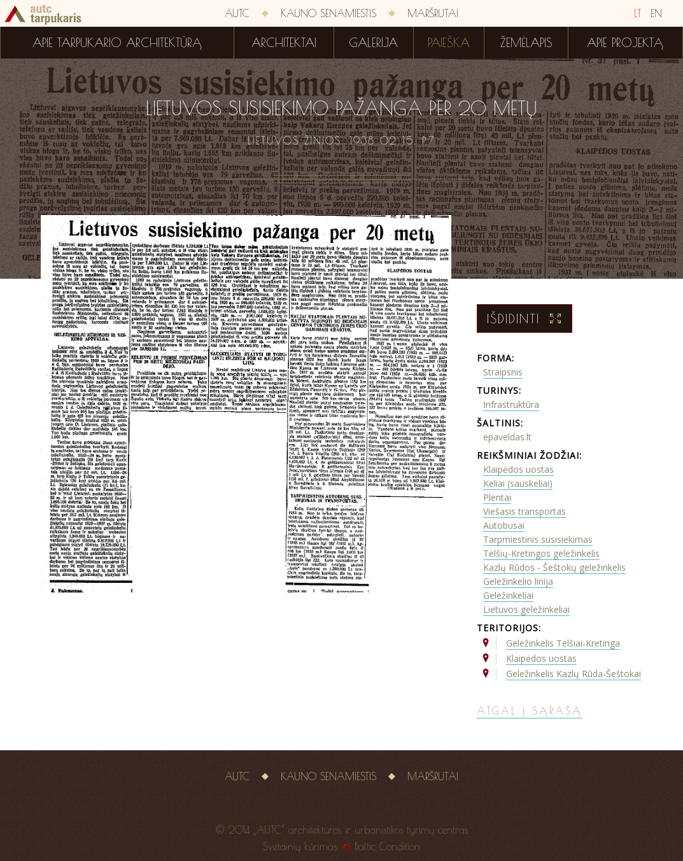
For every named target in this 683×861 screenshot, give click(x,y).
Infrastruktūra (511, 404)
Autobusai (504, 525)
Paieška (449, 43)
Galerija (373, 43)
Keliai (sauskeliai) (518, 483)
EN (656, 13)
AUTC (237, 13)
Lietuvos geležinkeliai (526, 609)
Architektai (283, 43)
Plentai (497, 497)
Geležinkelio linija (518, 581)
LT (638, 13)
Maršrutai (432, 13)
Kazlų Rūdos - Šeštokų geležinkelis (554, 567)
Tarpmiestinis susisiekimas (538, 539)
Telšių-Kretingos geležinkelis (541, 553)
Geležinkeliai (508, 595)
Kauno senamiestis (328, 13)
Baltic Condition (387, 846)
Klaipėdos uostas (518, 469)
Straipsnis (503, 372)
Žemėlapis (526, 43)
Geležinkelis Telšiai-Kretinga (563, 643)
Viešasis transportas (524, 511)
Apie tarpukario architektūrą (117, 43)
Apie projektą (625, 43)
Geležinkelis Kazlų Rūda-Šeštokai (573, 674)
